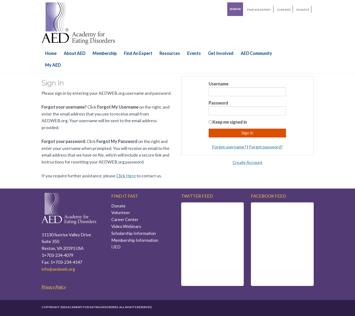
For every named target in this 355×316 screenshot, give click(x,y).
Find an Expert (138, 53)
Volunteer (120, 212)
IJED (116, 246)
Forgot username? (229, 146)
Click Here (126, 175)
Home (51, 53)
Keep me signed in (229, 122)
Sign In (235, 9)
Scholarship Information (133, 233)
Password (218, 102)
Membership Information (134, 240)
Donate (118, 205)
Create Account (247, 162)
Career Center (124, 219)
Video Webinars (126, 226)
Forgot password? (266, 146)
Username (218, 83)
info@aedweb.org (58, 269)
